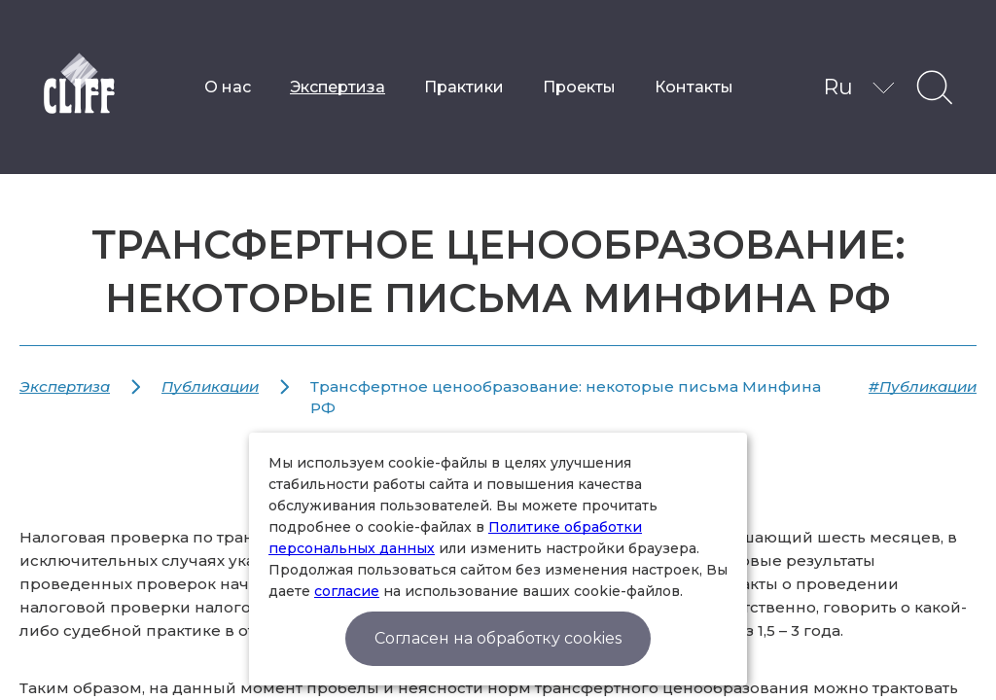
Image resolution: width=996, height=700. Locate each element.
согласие (346, 591)
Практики (464, 87)
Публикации (210, 386)
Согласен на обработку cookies (498, 638)
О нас (227, 87)
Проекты (579, 87)
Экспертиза (337, 87)
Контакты (694, 87)
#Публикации (923, 386)
